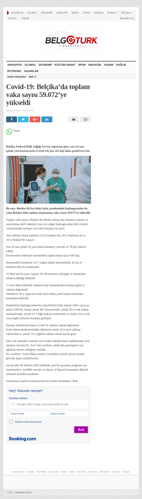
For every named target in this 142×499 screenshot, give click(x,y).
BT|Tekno (126, 12)
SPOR (86, 12)
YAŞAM (25, 18)
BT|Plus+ (112, 12)
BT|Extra (98, 12)
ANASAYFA (14, 64)
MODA (75, 12)
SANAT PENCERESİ (16, 77)
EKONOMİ (46, 12)
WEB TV (32, 77)
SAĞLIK (12, 18)
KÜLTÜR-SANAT (64, 64)
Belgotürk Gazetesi (23, 492)
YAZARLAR (17, 12)
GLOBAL (32, 12)
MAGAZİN (62, 12)
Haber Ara (127, 18)
